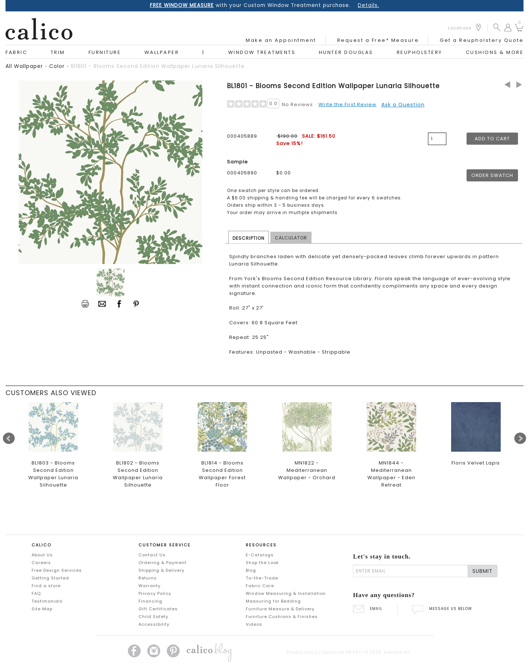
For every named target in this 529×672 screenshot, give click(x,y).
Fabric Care (260, 586)
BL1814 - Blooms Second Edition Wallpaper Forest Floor (222, 473)
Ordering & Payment (162, 563)
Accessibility (153, 624)
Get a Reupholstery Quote (481, 40)
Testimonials (47, 601)
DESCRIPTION (248, 238)
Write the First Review (348, 104)
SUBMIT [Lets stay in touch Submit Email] (482, 571)
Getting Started (50, 578)
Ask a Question (403, 104)
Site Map (42, 609)
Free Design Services (57, 570)
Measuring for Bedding (273, 601)
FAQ (36, 593)
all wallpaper (24, 66)
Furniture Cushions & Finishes (282, 616)
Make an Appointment (281, 40)
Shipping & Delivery (161, 570)
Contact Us (152, 555)
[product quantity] (437, 139)
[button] (496, 27)
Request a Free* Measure (378, 40)
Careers (41, 563)
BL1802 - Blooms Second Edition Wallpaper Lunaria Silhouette (138, 473)
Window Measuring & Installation (286, 593)
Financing (150, 601)
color (57, 66)
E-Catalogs (260, 555)
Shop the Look (262, 563)
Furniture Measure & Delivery (280, 609)
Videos (254, 624)
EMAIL (367, 608)
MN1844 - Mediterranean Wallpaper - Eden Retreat (391, 473)
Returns (147, 578)
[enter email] (410, 571)
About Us (42, 555)
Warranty (149, 586)
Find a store (46, 586)
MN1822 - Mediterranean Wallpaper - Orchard (306, 470)
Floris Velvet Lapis (475, 462)
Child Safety (153, 616)
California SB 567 (341, 652)
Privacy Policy (154, 593)
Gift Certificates (158, 609)
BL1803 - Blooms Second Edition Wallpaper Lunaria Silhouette (53, 473)
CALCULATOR (291, 238)
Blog (251, 570)
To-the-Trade (262, 578)
